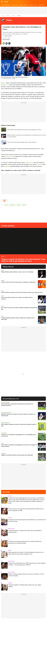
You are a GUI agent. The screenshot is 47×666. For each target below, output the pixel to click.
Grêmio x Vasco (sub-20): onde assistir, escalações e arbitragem (18, 282)
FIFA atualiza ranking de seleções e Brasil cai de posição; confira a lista (18, 425)
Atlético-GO (5, 85)
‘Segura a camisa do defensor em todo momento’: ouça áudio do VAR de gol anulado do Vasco (23, 260)
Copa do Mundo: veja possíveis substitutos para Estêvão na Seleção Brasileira (17, 404)
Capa (2, 15)
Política (10, 517)
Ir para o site (7, 1)
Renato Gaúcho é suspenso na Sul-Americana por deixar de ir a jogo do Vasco (22, 292)
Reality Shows (11, 528)
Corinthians (4, 433)
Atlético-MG (29, 162)
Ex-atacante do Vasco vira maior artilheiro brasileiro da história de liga (19, 308)
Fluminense (9, 156)
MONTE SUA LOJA (33, 5)
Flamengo (3, 453)
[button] (2, 1)
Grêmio (40, 164)
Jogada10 (12, 205)
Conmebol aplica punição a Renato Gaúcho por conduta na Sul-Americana (18, 318)
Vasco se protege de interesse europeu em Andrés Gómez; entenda (17, 298)
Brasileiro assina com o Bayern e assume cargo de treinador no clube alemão (18, 414)
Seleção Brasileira (5, 402)
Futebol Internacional (6, 412)
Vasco (19, 15)
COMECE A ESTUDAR (23, 5)
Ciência (9, 550)
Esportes (8, 15)
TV (8, 506)
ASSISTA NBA (15, 5)
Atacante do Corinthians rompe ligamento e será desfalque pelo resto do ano (18, 435)
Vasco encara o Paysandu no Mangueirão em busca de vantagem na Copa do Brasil (19, 445)
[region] (23, 10)
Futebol (13, 15)
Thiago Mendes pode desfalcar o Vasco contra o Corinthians (17, 272)
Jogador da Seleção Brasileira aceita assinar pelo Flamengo (17, 455)
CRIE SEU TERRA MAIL (5, 5)
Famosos (10, 496)
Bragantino (7, 166)
